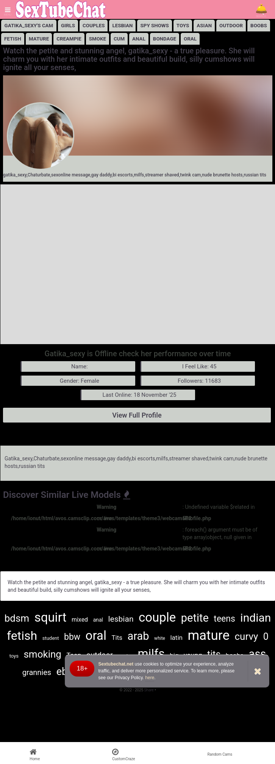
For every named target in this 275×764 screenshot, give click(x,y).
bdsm (17, 618)
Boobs (258, 25)
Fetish (12, 39)
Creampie (68, 39)
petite (195, 617)
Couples (94, 25)
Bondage (164, 39)
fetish (22, 635)
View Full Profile (136, 415)
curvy (246, 636)
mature (209, 635)
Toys (183, 25)
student (50, 638)
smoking (42, 654)
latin (176, 637)
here (149, 677)
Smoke (97, 39)
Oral (190, 39)
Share (149, 690)
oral (96, 635)
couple (157, 617)
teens (224, 619)
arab (138, 636)
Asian (204, 25)
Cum (119, 39)
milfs (151, 653)
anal (98, 620)
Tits (116, 637)
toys (14, 656)
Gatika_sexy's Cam (29, 25)
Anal (138, 39)
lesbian (122, 25)
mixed (80, 619)
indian (255, 617)
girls (68, 25)
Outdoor (231, 25)
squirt (50, 617)
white (159, 638)
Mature (39, 39)
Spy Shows (154, 25)
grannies (36, 672)
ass (257, 653)
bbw (72, 637)
